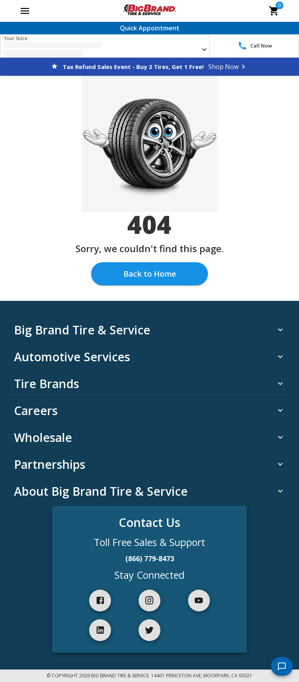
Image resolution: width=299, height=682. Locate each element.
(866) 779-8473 (149, 558)
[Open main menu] (25, 11)
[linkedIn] (100, 630)
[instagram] (149, 600)
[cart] (274, 10)
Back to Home (149, 274)
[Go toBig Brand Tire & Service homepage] (149, 11)
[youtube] (199, 600)
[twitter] (149, 630)
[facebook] (100, 600)
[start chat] (282, 666)
